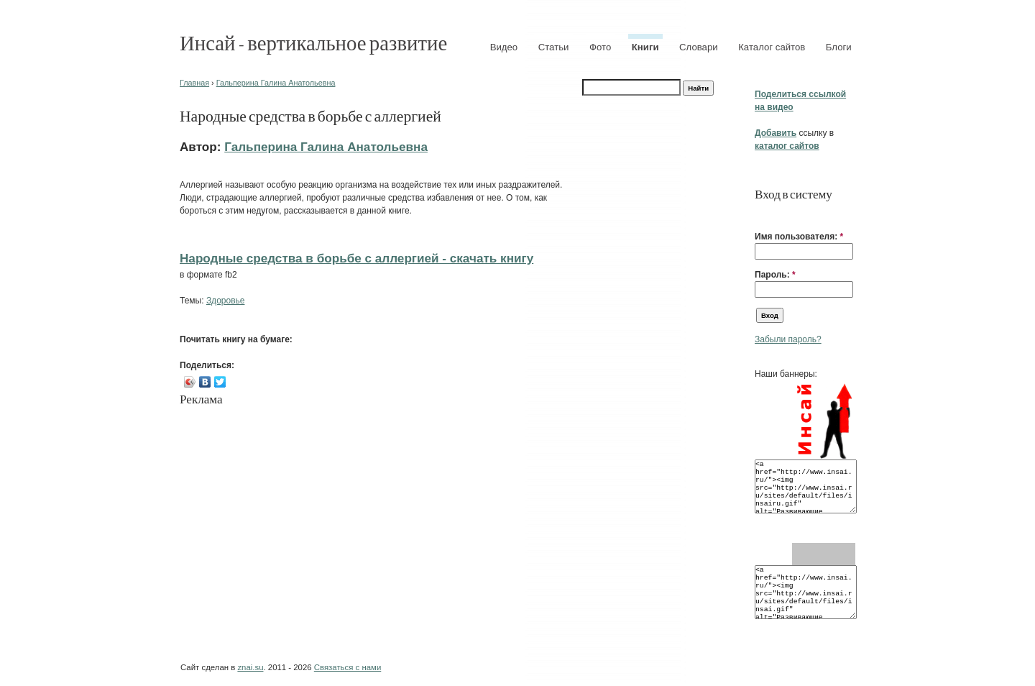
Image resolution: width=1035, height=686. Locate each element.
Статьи (553, 47)
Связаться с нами (347, 667)
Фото (600, 47)
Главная (194, 82)
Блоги (839, 47)
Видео (504, 47)
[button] (760, 214)
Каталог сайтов (771, 47)
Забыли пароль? (788, 339)
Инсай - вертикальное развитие (313, 42)
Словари (698, 47)
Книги (645, 47)
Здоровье (225, 301)
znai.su (250, 667)
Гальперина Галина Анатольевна (276, 82)
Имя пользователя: (799, 237)
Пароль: (775, 275)
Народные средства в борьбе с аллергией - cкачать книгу (356, 258)
